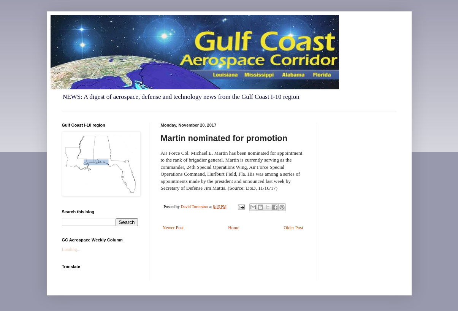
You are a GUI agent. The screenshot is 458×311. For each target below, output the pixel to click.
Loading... (71, 249)
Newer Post (173, 227)
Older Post (293, 227)
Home (233, 227)
